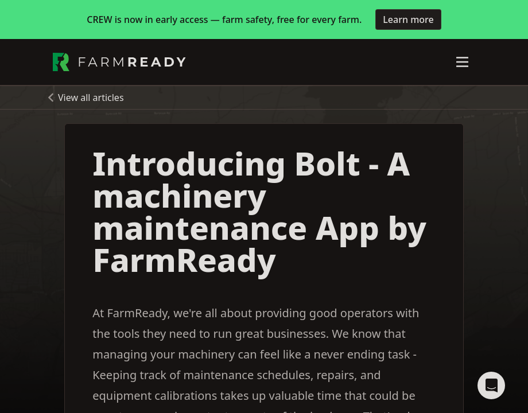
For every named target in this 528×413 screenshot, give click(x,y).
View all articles (91, 97)
